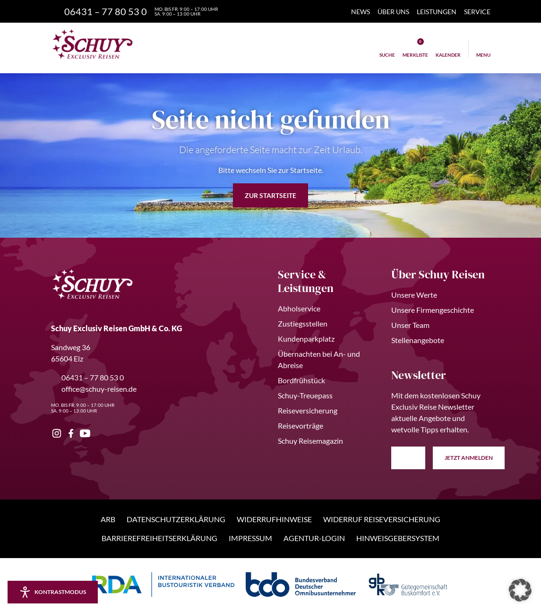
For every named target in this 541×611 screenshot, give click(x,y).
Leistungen (436, 12)
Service (477, 12)
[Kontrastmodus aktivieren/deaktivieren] (53, 592)
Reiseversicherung (307, 410)
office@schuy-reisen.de (94, 388)
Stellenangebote (417, 340)
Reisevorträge (300, 425)
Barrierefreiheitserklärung (159, 538)
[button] (520, 590)
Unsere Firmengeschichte (432, 309)
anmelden (469, 458)
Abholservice (299, 308)
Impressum (250, 538)
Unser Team (410, 324)
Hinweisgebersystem (397, 538)
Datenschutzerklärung (176, 519)
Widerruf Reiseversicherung (381, 519)
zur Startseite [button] (270, 195)
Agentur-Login (314, 538)
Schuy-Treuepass (305, 395)
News (360, 12)
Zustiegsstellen (302, 323)
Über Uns (393, 12)
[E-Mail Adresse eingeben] (408, 458)
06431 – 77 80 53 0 (87, 377)
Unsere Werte (414, 294)
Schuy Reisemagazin (310, 440)
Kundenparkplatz (306, 338)
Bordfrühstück (301, 380)
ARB (108, 519)
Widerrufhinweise (274, 519)
